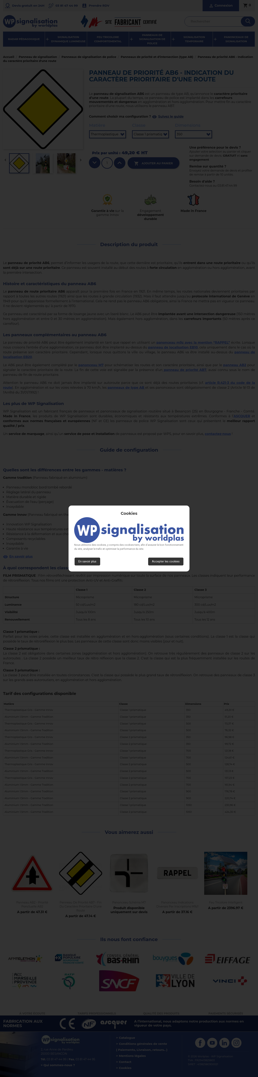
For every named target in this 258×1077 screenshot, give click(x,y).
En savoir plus (87, 561)
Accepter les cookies (166, 561)
